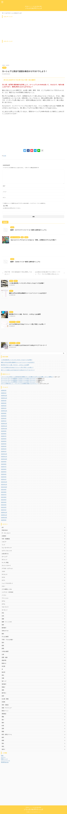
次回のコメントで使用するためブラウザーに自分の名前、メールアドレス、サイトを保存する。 (25, 203)
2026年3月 (3, 390)
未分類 (4, 155)
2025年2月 (3, 405)
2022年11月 (4, 456)
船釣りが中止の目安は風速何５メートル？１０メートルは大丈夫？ (28, 293)
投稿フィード (4, 759)
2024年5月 (3, 415)
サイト (4, 197)
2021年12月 (4, 482)
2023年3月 (3, 446)
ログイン (3, 757)
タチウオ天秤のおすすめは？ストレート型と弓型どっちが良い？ (27, 324)
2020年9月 (3, 520)
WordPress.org (4, 762)
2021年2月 (3, 507)
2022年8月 (3, 464)
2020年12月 (4, 512)
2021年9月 (3, 489)
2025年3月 (3, 403)
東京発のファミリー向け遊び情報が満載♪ (33, 807)
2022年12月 (4, 454)
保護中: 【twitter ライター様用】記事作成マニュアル (25, 261)
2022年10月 (4, 459)
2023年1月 (3, 451)
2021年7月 (3, 494)
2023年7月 (3, 436)
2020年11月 (4, 515)
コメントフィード (5, 760)
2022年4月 (3, 474)
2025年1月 (3, 408)
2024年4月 (3, 418)
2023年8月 (3, 433)
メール (4, 191)
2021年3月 (3, 504)
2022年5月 (3, 471)
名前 (4, 186)
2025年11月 (4, 398)
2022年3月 (3, 476)
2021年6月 (3, 497)
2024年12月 (4, 410)
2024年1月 (3, 421)
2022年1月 (3, 479)
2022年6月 (3, 469)
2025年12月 (4, 395)
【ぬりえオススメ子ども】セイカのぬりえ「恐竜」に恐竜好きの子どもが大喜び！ (33, 240)
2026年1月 (3, 393)
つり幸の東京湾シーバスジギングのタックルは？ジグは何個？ (26, 283)
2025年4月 (3, 400)
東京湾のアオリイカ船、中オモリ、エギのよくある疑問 (25, 314)
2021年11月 (4, 484)
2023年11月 (4, 426)
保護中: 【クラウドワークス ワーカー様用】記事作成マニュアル (28, 230)
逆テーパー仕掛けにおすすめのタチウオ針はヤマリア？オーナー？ (28, 345)
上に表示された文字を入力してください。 (12, 208)
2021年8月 (3, 492)
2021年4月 (3, 502)
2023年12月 (4, 423)
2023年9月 (3, 431)
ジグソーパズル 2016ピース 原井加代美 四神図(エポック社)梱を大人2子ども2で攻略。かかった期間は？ (27, 376)
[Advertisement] (33, 28)
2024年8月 (3, 413)
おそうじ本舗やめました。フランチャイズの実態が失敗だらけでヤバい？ (19, 383)
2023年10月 (4, 428)
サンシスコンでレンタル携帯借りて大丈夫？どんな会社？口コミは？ (18, 378)
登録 (2, 755)
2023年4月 (3, 443)
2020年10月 (4, 517)
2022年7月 (3, 466)
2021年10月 (4, 487)
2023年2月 (3, 449)
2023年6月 (3, 438)
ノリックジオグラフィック (33, 8)
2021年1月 (3, 510)
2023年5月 (3, 441)
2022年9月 (3, 461)
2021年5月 (3, 499)
